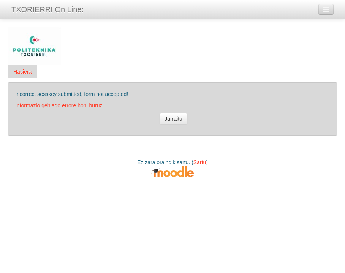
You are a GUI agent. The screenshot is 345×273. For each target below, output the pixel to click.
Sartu (199, 162)
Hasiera (22, 72)
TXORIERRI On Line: (47, 9)
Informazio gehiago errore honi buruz (59, 105)
